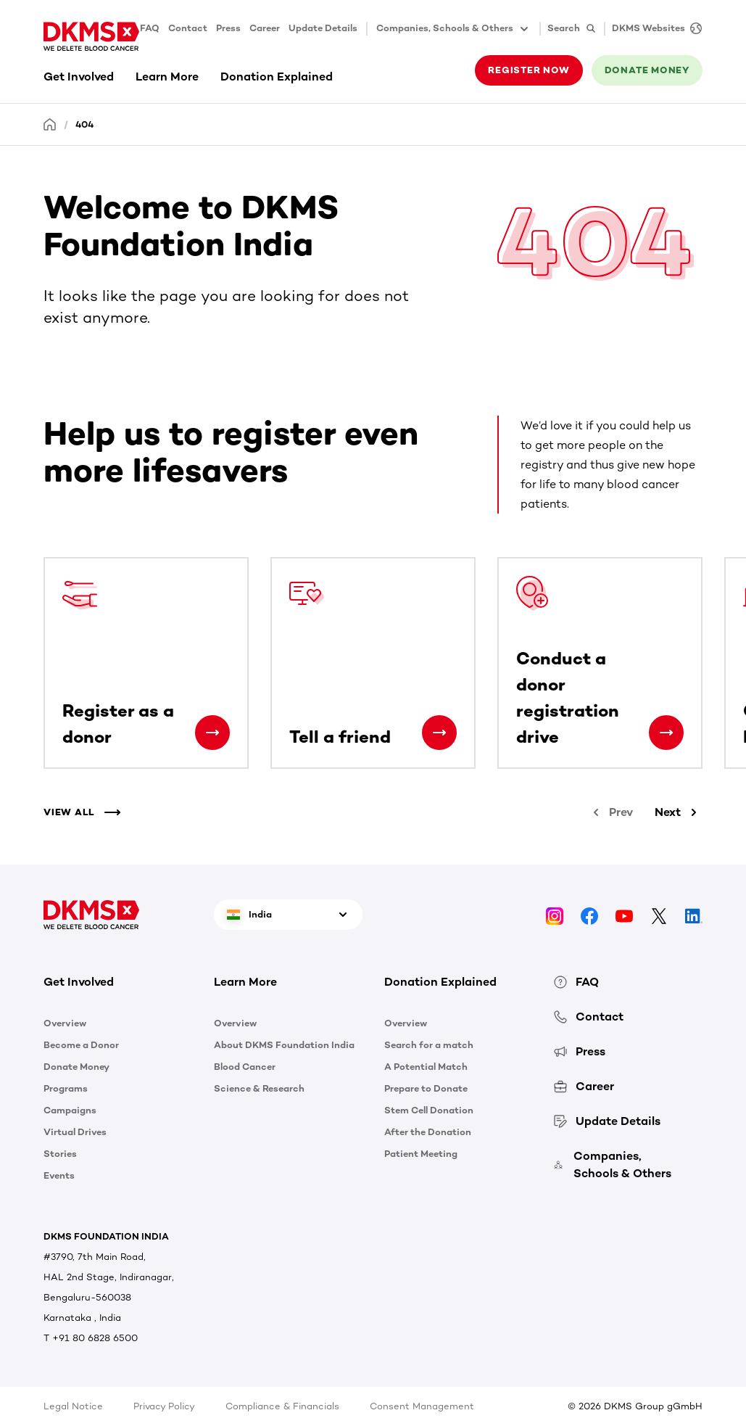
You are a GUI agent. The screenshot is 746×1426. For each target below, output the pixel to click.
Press (228, 27)
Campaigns (69, 1110)
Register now (528, 70)
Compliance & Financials (282, 1406)
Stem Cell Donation (428, 1110)
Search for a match (428, 1044)
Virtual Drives (75, 1131)
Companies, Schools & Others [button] (453, 29)
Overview (64, 1023)
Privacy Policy (164, 1406)
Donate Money (76, 1066)
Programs (65, 1088)
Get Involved (78, 76)
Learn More (167, 76)
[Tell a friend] (439, 732)
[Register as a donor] (212, 732)
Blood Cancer (244, 1066)
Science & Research (259, 1088)
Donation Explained (276, 76)
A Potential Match (426, 1066)
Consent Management (422, 1406)
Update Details (323, 27)
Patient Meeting (420, 1153)
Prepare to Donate (426, 1088)
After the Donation (427, 1131)
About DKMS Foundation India (284, 1044)
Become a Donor (81, 1044)
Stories (60, 1153)
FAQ (149, 27)
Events (59, 1175)
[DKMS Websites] (653, 29)
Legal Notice (73, 1406)
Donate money (647, 70)
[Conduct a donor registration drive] (666, 732)
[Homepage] (50, 123)
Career (264, 27)
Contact (187, 27)
